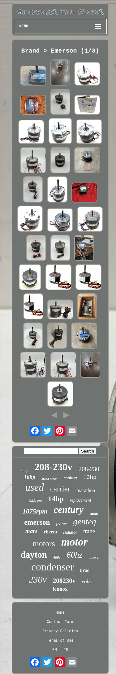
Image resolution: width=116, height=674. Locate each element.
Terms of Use (60, 641)
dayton (34, 555)
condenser (52, 567)
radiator (70, 532)
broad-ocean (49, 479)
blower (94, 557)
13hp (90, 477)
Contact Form (60, 622)
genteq (84, 521)
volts (87, 581)
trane (89, 531)
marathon (85, 490)
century (68, 509)
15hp (24, 471)
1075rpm (35, 511)
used (34, 487)
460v (56, 557)
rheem (50, 531)
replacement (80, 500)
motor (74, 542)
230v (38, 579)
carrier (60, 489)
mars (31, 531)
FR (65, 650)
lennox (60, 589)
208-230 (89, 469)
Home (60, 613)
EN (54, 650)
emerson (37, 522)
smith (94, 513)
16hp (29, 477)
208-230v (53, 466)
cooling (70, 478)
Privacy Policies (60, 631)
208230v (64, 580)
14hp (56, 499)
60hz (74, 555)
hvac (84, 570)
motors (44, 543)
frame (61, 523)
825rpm (35, 500)
